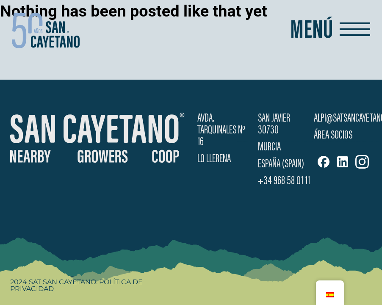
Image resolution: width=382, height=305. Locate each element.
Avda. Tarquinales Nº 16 (221, 130)
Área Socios (333, 135)
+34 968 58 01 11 (284, 181)
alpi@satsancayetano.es (343, 119)
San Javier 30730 (274, 124)
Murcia (269, 147)
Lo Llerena (214, 159)
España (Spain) (281, 164)
